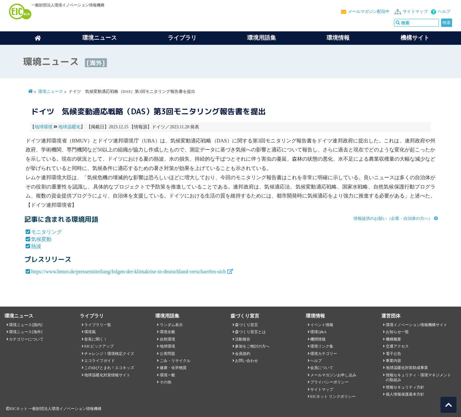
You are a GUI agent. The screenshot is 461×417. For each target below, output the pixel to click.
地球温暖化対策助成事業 (407, 367)
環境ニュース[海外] (25, 332)
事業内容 (393, 360)
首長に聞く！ (95, 339)
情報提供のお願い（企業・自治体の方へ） (393, 218)
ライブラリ (182, 38)
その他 (165, 382)
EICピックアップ (98, 346)
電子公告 (393, 353)
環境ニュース (50, 91)
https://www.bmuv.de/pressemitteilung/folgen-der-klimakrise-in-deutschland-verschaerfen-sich (128, 271)
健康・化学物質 (173, 367)
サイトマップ (415, 11)
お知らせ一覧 (397, 332)
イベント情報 (321, 325)
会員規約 (242, 353)
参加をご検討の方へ (252, 346)
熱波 (36, 246)
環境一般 (167, 375)
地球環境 (44, 126)
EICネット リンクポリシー (333, 396)
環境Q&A (318, 332)
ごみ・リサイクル (175, 360)
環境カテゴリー (323, 353)
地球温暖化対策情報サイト (107, 375)
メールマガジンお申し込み (333, 375)
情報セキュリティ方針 (405, 387)
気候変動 (41, 239)
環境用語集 (261, 38)
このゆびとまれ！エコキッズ (109, 367)
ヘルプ (444, 11)
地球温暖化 (69, 126)
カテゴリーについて (26, 339)
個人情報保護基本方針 (405, 394)
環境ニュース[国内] (25, 325)
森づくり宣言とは (250, 332)
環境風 (90, 332)
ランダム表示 (171, 325)
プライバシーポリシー (329, 382)
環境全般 (167, 332)
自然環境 (167, 339)
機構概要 (393, 339)
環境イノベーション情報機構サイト (416, 325)
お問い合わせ (246, 360)
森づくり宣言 (246, 325)
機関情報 (318, 339)
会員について (321, 367)
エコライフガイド (99, 360)
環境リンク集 (321, 346)
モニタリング (46, 232)
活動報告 (242, 339)
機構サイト (414, 38)
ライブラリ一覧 (97, 325)
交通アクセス (397, 346)
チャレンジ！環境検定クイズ (109, 353)
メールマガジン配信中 (369, 11)
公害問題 (167, 353)
